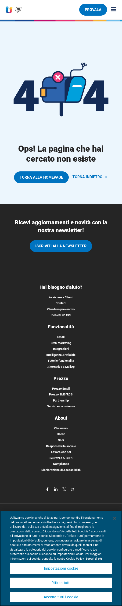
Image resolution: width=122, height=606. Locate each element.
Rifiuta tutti (61, 583)
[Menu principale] (111, 10)
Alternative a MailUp (61, 366)
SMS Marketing (61, 343)
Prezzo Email (61, 388)
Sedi (61, 440)
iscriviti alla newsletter (60, 246)
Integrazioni (61, 349)
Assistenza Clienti (61, 297)
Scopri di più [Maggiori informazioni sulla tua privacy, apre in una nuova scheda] (94, 558)
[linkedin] (56, 489)
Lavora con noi (61, 452)
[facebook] (48, 489)
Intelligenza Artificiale (60, 355)
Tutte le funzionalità (61, 360)
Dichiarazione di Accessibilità (61, 470)
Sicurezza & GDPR (61, 458)
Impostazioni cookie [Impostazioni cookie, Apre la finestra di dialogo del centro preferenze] (61, 568)
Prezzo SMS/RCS (61, 394)
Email (61, 337)
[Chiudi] (114, 518)
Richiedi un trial (61, 315)
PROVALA (93, 9)
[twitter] (64, 489)
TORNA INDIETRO (90, 177)
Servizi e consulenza (61, 406)
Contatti (61, 303)
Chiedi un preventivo (61, 309)
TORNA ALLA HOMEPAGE (41, 177)
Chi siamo (61, 428)
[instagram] (73, 489)
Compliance (61, 464)
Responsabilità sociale (61, 446)
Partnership (61, 400)
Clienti (61, 434)
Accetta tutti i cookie (61, 597)
